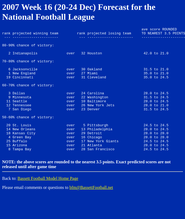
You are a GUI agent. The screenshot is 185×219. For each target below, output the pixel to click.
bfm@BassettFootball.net (91, 212)
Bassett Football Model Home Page (48, 203)
